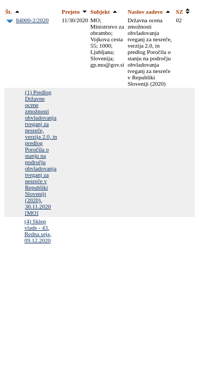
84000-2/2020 (32, 20)
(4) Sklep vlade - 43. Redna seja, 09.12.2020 (37, 230)
